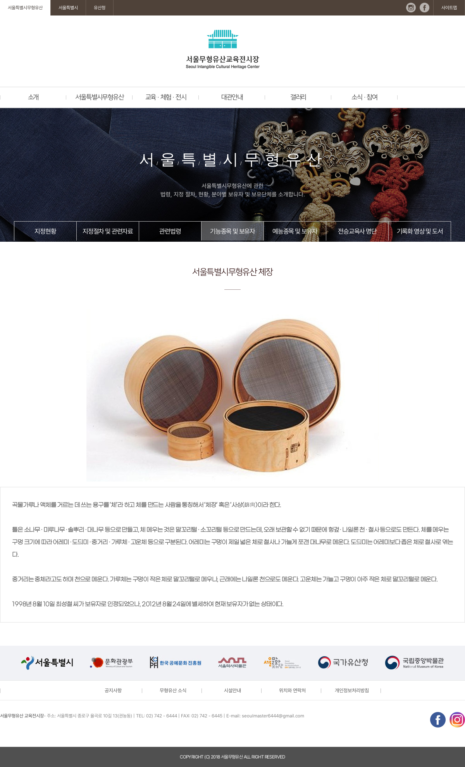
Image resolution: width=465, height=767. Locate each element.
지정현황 (45, 231)
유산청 (99, 7)
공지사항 (113, 690)
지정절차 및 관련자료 (108, 231)
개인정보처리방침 (352, 690)
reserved (275, 757)
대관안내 (232, 97)
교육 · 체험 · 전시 (165, 97)
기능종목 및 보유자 (232, 231)
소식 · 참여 (364, 97)
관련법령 (170, 231)
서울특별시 (68, 7)
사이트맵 (449, 7)
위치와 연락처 (292, 690)
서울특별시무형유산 (25, 7)
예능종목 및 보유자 (294, 231)
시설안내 (232, 690)
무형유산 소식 (173, 690)
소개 (33, 97)
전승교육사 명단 (357, 231)
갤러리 (298, 97)
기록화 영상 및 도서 (420, 231)
